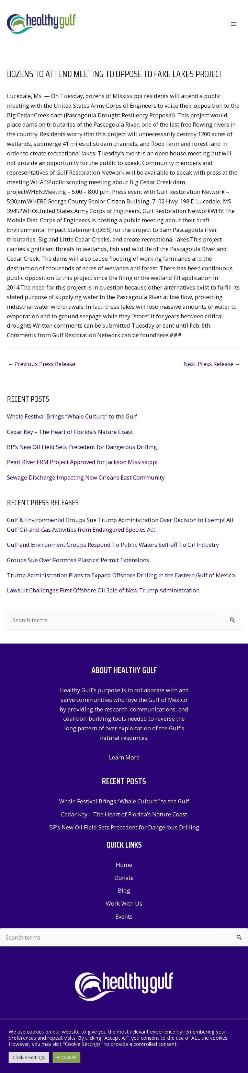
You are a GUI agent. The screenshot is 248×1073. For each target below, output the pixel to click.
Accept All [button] (66, 1057)
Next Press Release (211, 364)
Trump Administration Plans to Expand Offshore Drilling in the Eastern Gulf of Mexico (121, 575)
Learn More (124, 757)
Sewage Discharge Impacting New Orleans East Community (86, 477)
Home (124, 865)
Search (227, 613)
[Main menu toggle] (233, 24)
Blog (124, 890)
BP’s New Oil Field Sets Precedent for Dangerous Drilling (82, 447)
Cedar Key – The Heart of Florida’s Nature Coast (70, 432)
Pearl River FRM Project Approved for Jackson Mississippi (82, 462)
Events (124, 916)
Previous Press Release (41, 364)
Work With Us (124, 903)
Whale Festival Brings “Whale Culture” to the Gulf (72, 416)
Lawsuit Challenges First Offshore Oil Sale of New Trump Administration (103, 590)
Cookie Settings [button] (29, 1057)
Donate (124, 878)
